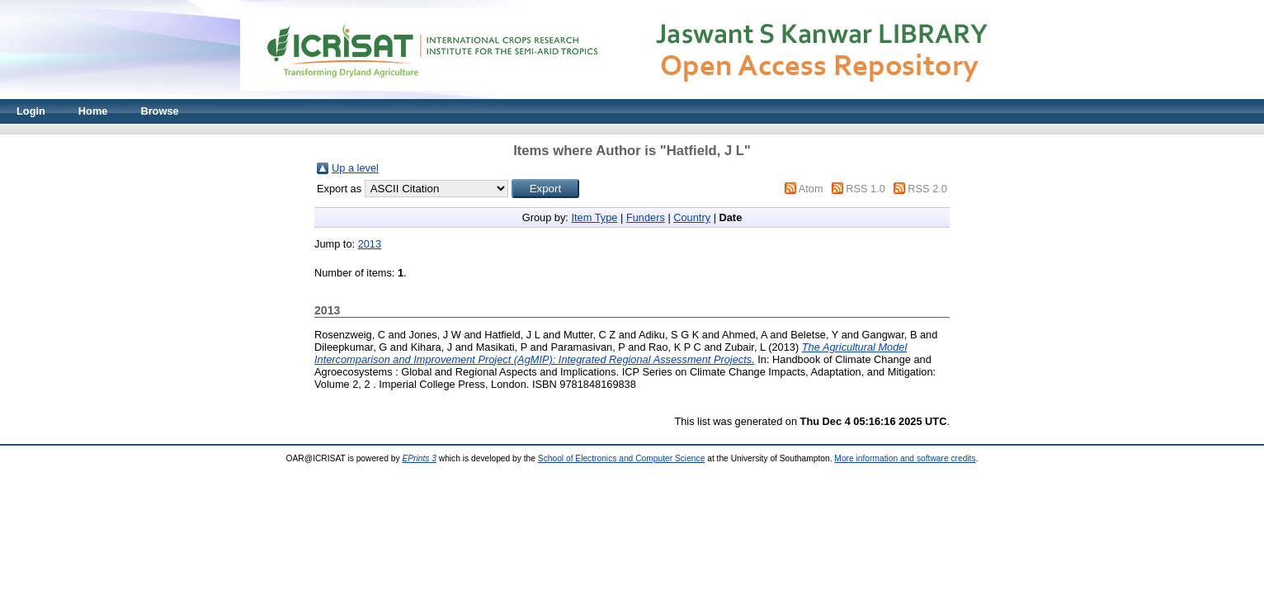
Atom (811, 188)
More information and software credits (904, 458)
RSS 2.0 (927, 188)
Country (691, 217)
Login (31, 111)
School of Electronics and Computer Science (621, 458)
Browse (159, 111)
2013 (369, 244)
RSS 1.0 (865, 188)
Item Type (594, 217)
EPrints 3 (419, 458)
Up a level (355, 168)
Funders (645, 217)
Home (93, 111)
